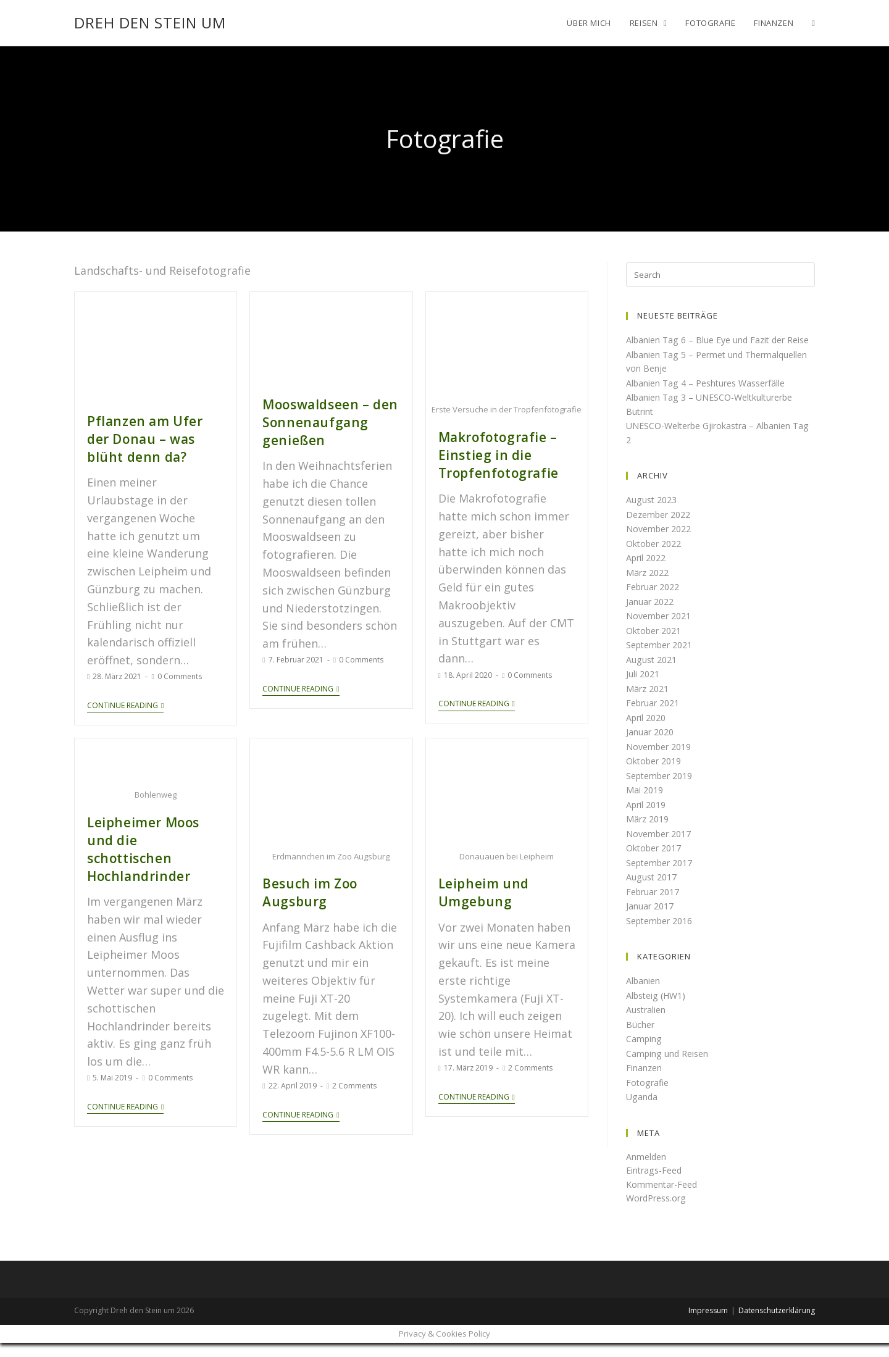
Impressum (708, 1324)
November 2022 (661, 543)
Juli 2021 (644, 688)
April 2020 (647, 731)
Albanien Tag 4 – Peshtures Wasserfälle (710, 396)
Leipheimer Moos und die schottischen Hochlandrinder (149, 829)
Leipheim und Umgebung (477, 882)
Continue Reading (125, 698)
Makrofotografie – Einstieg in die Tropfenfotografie (491, 451)
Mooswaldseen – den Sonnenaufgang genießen (322, 418)
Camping (644, 1052)
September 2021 (662, 659)
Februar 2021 (655, 717)
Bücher (641, 1038)
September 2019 (662, 789)
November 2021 (661, 630)
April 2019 (647, 818)
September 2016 (662, 934)
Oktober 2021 (656, 644)
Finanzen (644, 1081)
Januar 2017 (651, 920)
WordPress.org (658, 1212)
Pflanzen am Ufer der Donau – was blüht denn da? (149, 435)
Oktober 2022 (656, 557)
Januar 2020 (651, 746)
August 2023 (653, 513)
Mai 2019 (646, 804)
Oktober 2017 (656, 862)
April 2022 (647, 572)
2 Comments (354, 1073)
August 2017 (653, 891)
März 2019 (649, 833)
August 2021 (653, 673)
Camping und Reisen (669, 1067)
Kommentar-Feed (664, 1198)
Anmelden (647, 1170)
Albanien (643, 994)
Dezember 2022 (661, 528)
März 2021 (649, 702)
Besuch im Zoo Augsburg (304, 882)
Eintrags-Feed (656, 1184)
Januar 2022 (651, 615)
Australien (647, 1023)
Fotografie (648, 1096)
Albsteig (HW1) (658, 1009)
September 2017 (662, 876)
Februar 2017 (655, 905)
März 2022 (649, 586)
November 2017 (661, 847)
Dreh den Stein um (150, 22)
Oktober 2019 (656, 775)
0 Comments (179, 669)
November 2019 (661, 760)
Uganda (642, 1110)
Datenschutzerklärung (776, 1324)
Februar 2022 (655, 601)
